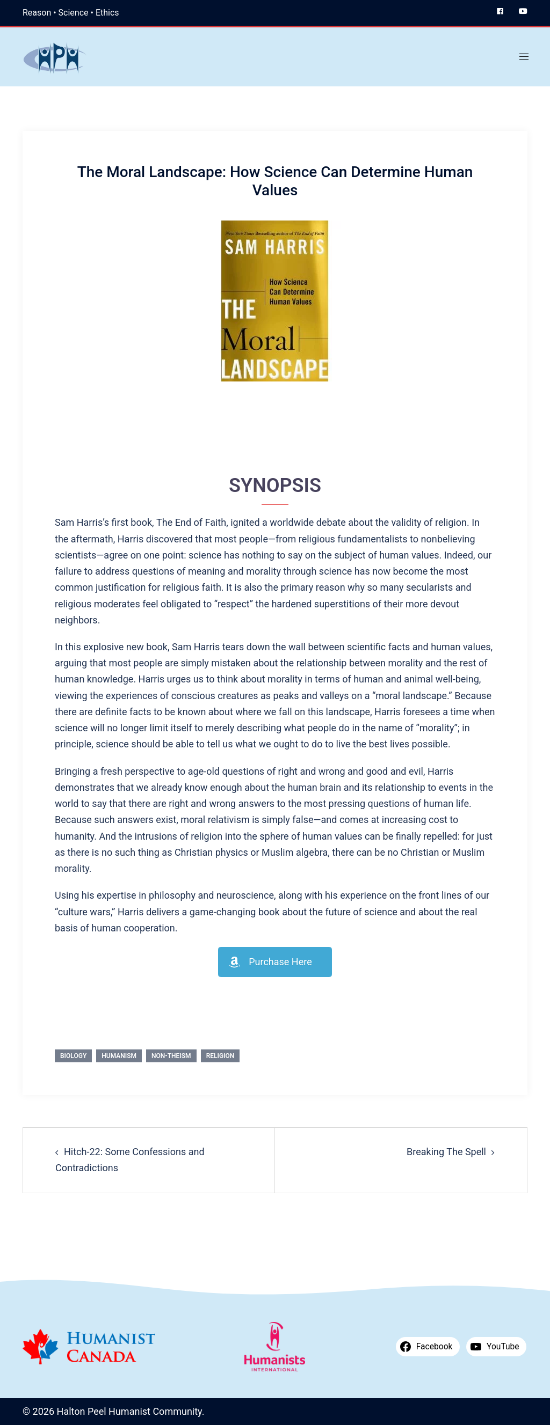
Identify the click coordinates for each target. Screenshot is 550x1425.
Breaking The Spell (446, 1151)
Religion (220, 1056)
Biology (73, 1056)
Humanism (119, 1056)
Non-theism (171, 1056)
